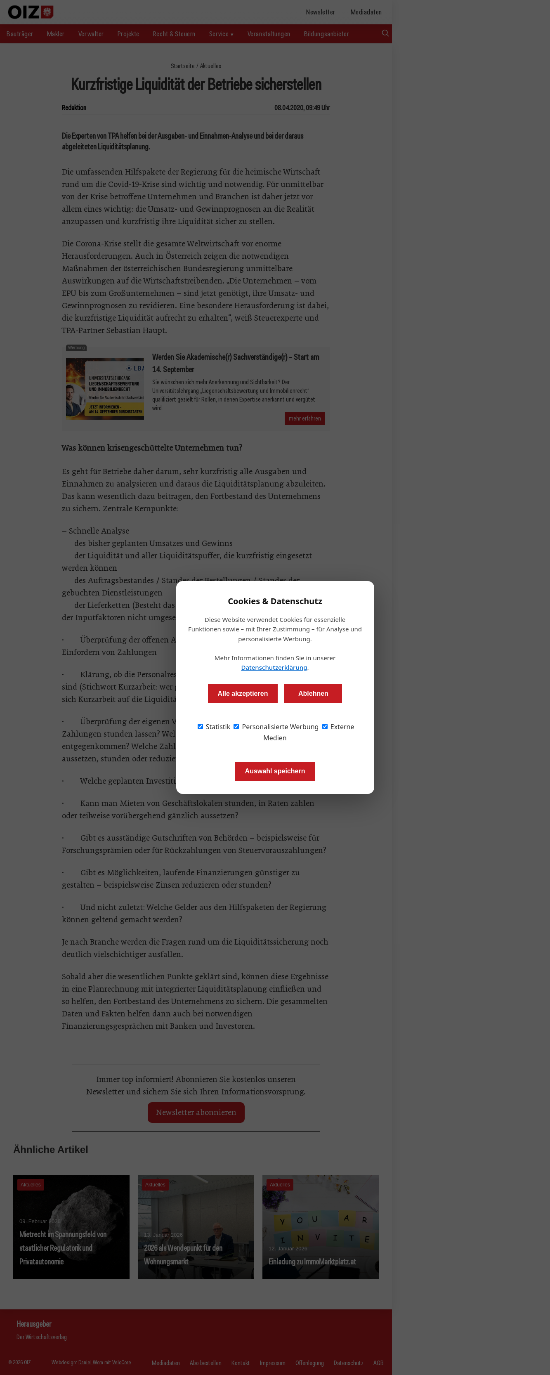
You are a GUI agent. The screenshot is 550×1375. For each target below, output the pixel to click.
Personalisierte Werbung (276, 726)
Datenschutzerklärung (274, 667)
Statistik (214, 726)
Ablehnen (313, 693)
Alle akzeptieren (243, 693)
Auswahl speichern (275, 771)
